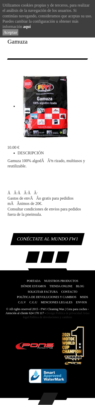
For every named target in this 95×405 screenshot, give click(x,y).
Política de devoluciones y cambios (50, 317)
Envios (81, 302)
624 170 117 (36, 313)
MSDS (84, 297)
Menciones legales (56, 302)
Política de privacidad (68, 313)
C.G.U (33, 302)
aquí (27, 26)
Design (50, 313)
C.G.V (22, 302)
